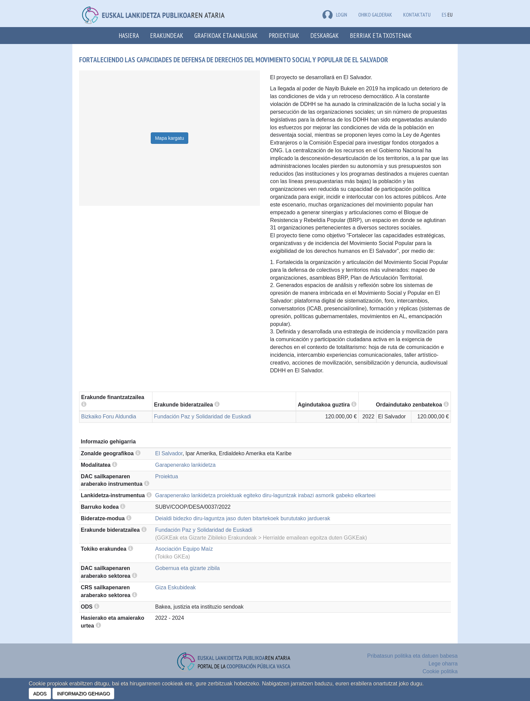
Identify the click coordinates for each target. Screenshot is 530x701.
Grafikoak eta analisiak (226, 35)
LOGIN (334, 14)
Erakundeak (166, 35)
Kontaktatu (417, 14)
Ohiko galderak (375, 14)
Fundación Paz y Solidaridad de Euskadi (202, 416)
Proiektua (166, 476)
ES (444, 14)
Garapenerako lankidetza (185, 465)
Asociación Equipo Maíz (184, 549)
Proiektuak (284, 35)
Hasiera (129, 35)
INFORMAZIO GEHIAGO (83, 693)
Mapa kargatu (169, 138)
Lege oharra (443, 663)
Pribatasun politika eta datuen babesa (412, 656)
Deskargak (324, 35)
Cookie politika (440, 671)
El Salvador (169, 453)
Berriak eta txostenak (381, 35)
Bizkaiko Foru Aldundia (108, 416)
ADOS (40, 693)
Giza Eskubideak (175, 587)
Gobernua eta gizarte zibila (187, 568)
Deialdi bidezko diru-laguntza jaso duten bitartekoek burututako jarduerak (242, 518)
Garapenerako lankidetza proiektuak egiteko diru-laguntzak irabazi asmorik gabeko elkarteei (265, 495)
